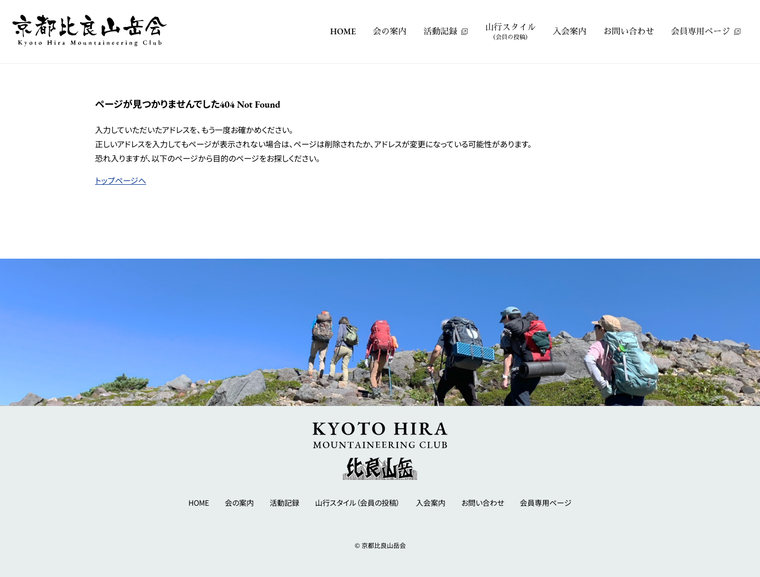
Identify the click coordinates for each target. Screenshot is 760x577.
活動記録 (440, 31)
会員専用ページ (700, 31)
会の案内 (389, 31)
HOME (343, 31)
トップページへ (120, 180)
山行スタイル (510, 32)
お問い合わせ (628, 31)
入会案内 (569, 31)
